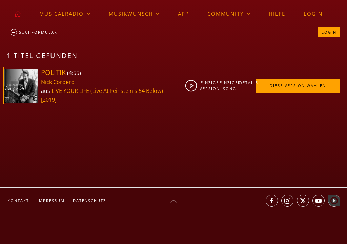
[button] (173, 201)
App (183, 13)
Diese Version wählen (298, 85)
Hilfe (277, 13)
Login (313, 13)
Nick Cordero (58, 82)
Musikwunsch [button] (134, 13)
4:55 (74, 73)
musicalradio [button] (64, 13)
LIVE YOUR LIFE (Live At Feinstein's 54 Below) (107, 91)
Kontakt (18, 200)
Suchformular (34, 32)
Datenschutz (89, 200)
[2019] (49, 99)
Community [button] (228, 13)
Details (247, 82)
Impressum (51, 200)
